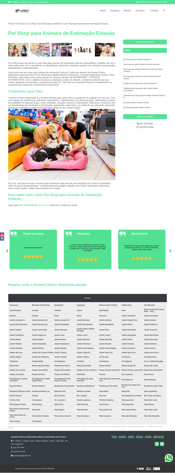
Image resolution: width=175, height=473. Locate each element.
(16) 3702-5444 (143, 2)
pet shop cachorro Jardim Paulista (136, 106)
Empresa (115, 10)
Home (103, 10)
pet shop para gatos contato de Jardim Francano (142, 65)
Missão (127, 10)
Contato (154, 10)
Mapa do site (159, 437)
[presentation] (3, 261)
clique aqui (43, 205)
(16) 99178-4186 (159, 2)
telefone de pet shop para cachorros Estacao (140, 85)
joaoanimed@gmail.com (21, 456)
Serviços (140, 10)
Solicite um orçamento (144, 42)
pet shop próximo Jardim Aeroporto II (137, 60)
